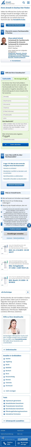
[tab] (6, 78)
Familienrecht (12, 55)
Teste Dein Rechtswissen (15, 25)
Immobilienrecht (21, 55)
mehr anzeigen (11, 391)
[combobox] (15, 96)
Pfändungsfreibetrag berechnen (16, 411)
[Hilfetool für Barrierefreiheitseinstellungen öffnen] (29, 225)
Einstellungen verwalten (15, 234)
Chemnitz (9, 383)
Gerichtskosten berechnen (15, 409)
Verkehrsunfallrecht (19, 57)
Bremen (8, 380)
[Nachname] (15, 100)
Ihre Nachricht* (7, 121)
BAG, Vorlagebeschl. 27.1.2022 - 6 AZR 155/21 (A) (18, 267)
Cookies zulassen (15, 229)
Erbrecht (24, 53)
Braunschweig (10, 377)
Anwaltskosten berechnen (14, 403)
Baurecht (18, 53)
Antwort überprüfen (15, 185)
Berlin (7, 365)
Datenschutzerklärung (18, 238)
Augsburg (9, 362)
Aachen (8, 359)
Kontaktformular (19, 20)
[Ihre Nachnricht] (15, 127)
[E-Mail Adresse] (15, 111)
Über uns (19, 434)
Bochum (8, 371)
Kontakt (3, 430)
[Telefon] (15, 107)
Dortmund (9, 386)
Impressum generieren (13, 401)
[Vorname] (15, 104)
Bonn (7, 374)
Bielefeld (8, 368)
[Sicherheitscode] (15, 139)
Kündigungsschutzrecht (15, 56)
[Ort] (15, 118)
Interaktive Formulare (13, 414)
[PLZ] (15, 114)
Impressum (9, 238)
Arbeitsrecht (11, 53)
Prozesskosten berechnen (14, 406)
